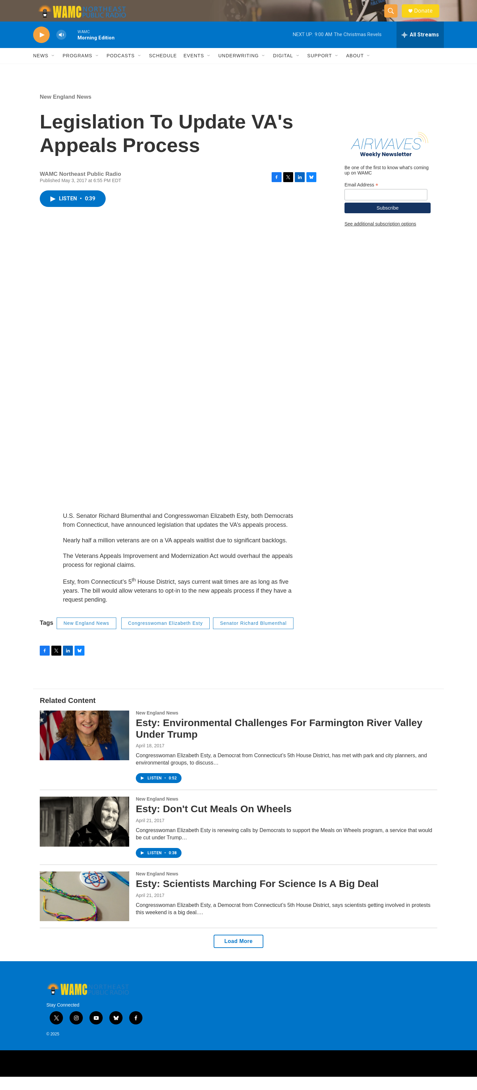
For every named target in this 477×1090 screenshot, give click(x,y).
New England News (65, 110)
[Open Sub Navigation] (53, 69)
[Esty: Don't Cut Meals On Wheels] (84, 835)
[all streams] (420, 48)
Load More (238, 954)
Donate (427, 17)
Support (319, 69)
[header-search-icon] (393, 17)
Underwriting (238, 69)
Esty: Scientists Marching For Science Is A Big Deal (257, 896)
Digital (283, 69)
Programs (77, 69)
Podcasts (121, 69)
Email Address (361, 198)
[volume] (61, 48)
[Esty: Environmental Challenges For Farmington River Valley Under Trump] (84, 748)
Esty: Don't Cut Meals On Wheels (214, 822)
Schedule (163, 69)
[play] (41, 48)
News (40, 69)
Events (194, 69)
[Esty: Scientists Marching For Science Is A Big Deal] (84, 909)
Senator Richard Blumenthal (253, 636)
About (355, 69)
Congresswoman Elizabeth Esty (165, 636)
